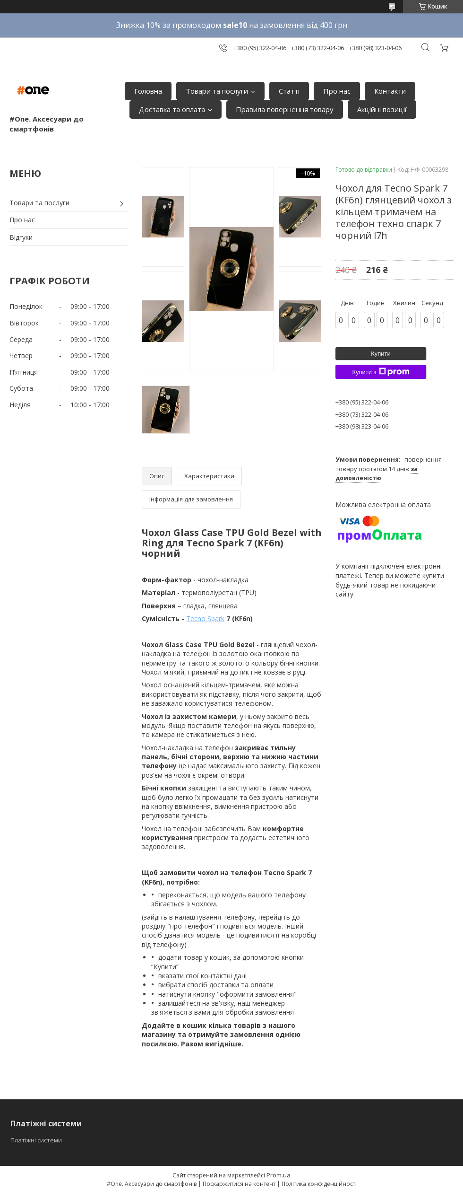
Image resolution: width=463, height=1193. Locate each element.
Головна (148, 91)
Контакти (390, 91)
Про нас (337, 91)
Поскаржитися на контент (239, 1184)
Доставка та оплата (172, 109)
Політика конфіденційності (319, 1184)
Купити (381, 353)
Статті (289, 91)
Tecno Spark (205, 618)
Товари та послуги (217, 91)
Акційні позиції (382, 109)
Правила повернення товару (285, 109)
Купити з (380, 372)
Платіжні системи (36, 1140)
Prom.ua (278, 1175)
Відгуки (21, 237)
